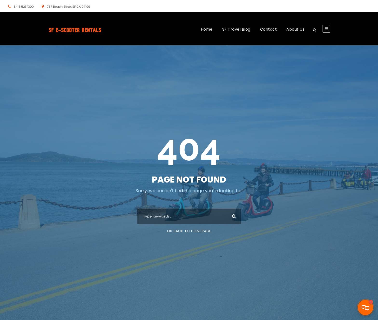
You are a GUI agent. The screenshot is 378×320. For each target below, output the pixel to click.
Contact (268, 29)
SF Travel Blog (236, 29)
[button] (365, 307)
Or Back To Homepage (189, 231)
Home (207, 29)
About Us (295, 29)
